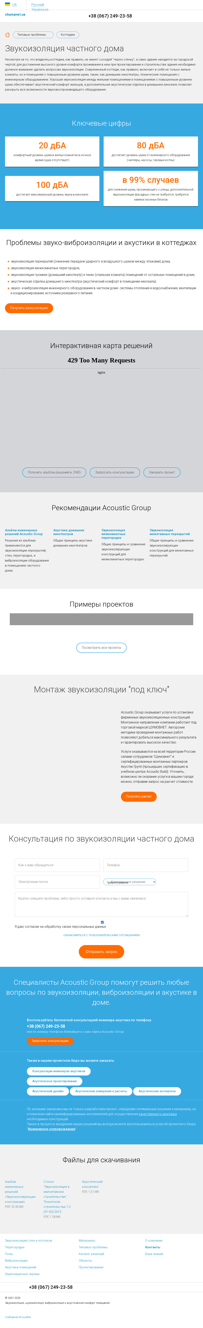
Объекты (85, 1260)
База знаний (154, 1254)
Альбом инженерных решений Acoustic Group (24, 532)
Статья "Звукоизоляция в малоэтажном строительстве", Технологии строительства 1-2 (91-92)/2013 (57, 1197)
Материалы (87, 1240)
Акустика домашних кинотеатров (68, 532)
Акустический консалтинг (92, 1184)
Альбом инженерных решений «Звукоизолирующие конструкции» (19, 1192)
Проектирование (91, 1267)
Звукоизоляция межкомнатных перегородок (113, 534)
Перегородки (14, 1247)
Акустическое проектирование (54, 1081)
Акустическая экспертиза (157, 1091)
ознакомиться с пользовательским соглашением (101, 935)
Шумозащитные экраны (22, 1274)
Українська (39, 9)
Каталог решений (91, 1254)
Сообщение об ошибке (18, 1317)
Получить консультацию (29, 308)
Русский (37, 5)
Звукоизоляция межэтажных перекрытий (170, 532)
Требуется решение (117, 882)
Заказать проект (162, 472)
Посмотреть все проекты (101, 648)
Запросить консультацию (114, 472)
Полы (9, 1254)
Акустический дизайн (48, 1091)
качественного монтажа (158, 1114)
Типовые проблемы (93, 1247)
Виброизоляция (16, 1260)
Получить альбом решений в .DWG (54, 472)
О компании (153, 1240)
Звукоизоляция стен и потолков (28, 1240)
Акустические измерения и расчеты (101, 1091)
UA (15, 5)
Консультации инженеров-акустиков (58, 1071)
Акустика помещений (20, 1267)
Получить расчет (139, 796)
